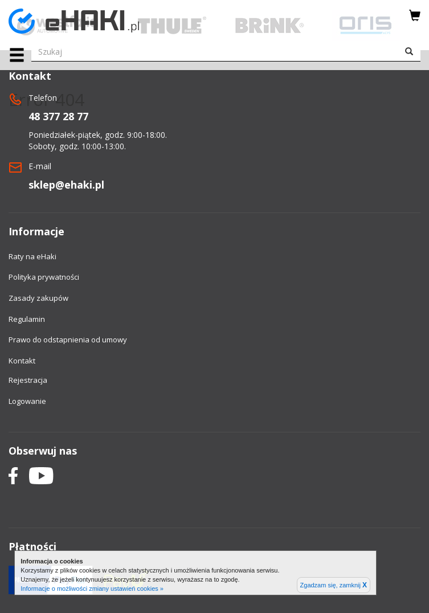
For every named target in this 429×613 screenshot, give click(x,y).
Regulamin (27, 319)
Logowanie (27, 401)
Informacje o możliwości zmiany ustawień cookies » (92, 588)
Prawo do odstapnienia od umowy (68, 339)
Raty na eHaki (32, 256)
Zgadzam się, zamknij (333, 585)
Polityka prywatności (44, 277)
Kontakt (22, 360)
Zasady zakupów (38, 298)
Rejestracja (28, 380)
